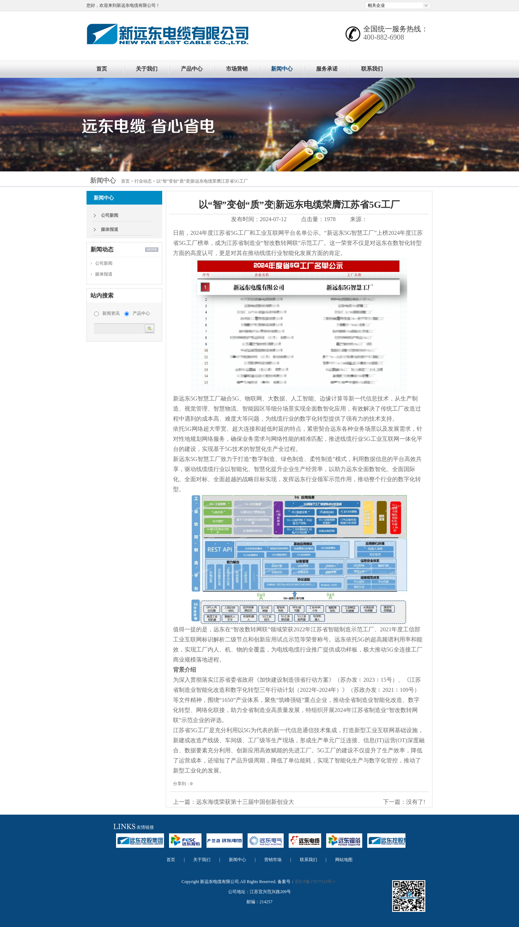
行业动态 (143, 181)
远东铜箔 (344, 844)
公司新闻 (109, 215)
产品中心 (192, 69)
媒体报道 (109, 229)
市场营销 (237, 69)
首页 (101, 69)
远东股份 (185, 844)
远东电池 (225, 844)
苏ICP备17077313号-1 (315, 881)
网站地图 (343, 859)
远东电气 (266, 844)
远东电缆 (305, 844)
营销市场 (272, 859)
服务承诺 (327, 69)
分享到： (181, 783)
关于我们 (147, 69)
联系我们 (372, 69)
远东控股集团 (140, 844)
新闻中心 (282, 69)
